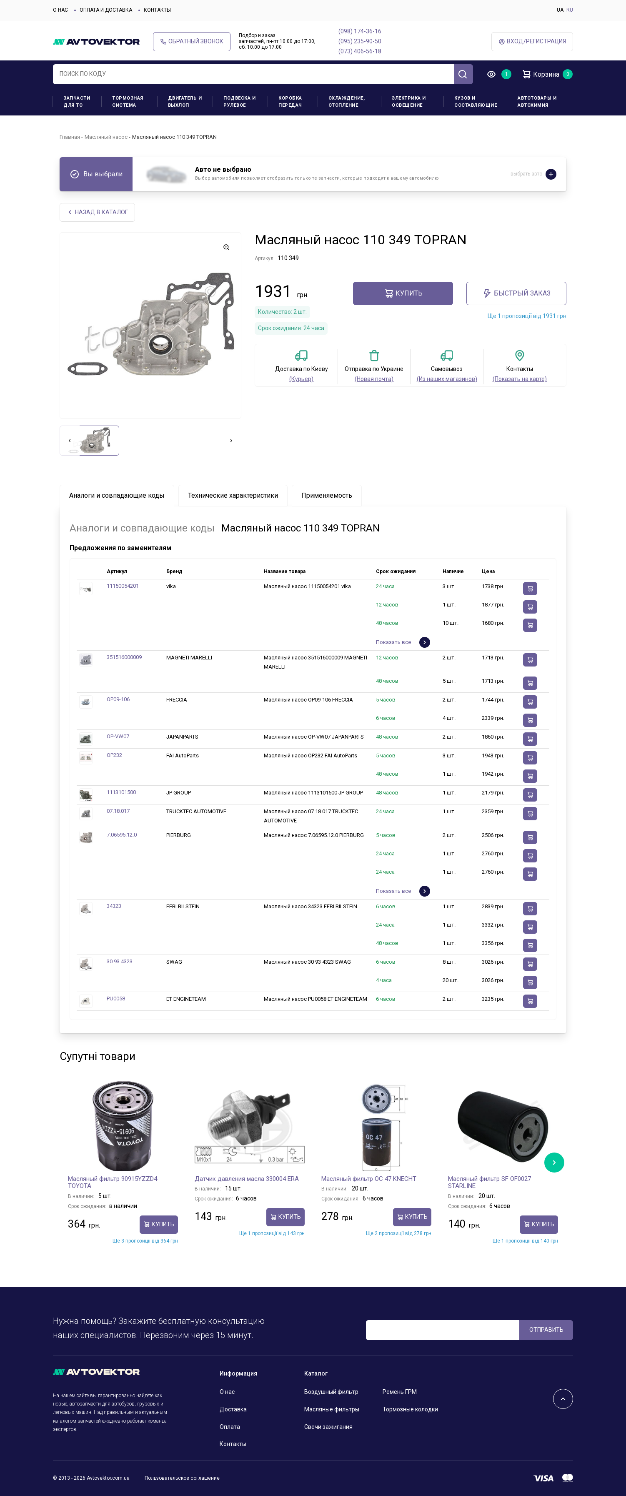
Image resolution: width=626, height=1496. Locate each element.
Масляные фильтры (331, 1409)
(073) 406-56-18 (359, 51)
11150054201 (123, 586)
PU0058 (116, 998)
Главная (70, 137)
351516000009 (124, 657)
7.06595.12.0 (122, 835)
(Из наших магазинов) (447, 379)
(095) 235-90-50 (359, 41)
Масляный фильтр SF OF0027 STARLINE (489, 1182)
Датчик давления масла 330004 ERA (247, 1179)
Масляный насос (106, 137)
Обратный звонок (191, 41)
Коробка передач (290, 101)
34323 (114, 906)
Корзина (540, 74)
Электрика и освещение (409, 101)
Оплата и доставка (106, 10)
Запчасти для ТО (76, 101)
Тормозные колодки (410, 1409)
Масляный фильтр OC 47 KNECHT (368, 1179)
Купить (403, 293)
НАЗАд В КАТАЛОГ (97, 212)
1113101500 (121, 792)
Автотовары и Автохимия (537, 101)
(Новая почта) (374, 379)
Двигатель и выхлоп (185, 101)
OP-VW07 (118, 736)
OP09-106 (118, 699)
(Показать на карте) (520, 379)
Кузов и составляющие (475, 101)
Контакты (157, 10)
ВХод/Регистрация (532, 41)
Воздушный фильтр (331, 1391)
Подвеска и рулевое (239, 101)
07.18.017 (118, 811)
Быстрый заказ (516, 293)
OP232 (114, 755)
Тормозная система (127, 101)
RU (569, 10)
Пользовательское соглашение (182, 1478)
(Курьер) (301, 379)
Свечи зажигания (328, 1426)
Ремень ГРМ (400, 1391)
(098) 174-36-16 (359, 31)
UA (560, 10)
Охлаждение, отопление (346, 101)
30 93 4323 (120, 961)
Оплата (230, 1426)
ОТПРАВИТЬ (546, 1329)
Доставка (233, 1409)
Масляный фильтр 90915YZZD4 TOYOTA (112, 1182)
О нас (60, 10)
